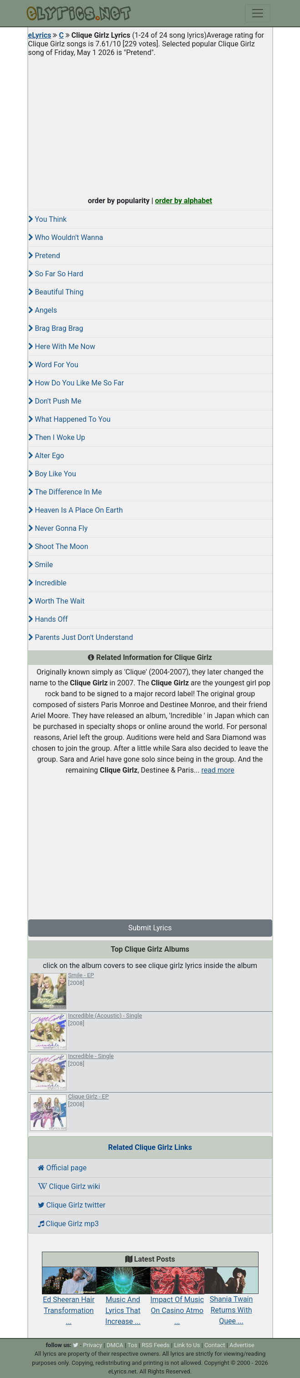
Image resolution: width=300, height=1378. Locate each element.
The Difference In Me (65, 492)
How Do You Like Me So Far (76, 383)
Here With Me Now (62, 346)
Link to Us (187, 1345)
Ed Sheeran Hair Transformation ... (69, 1300)
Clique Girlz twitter (72, 1205)
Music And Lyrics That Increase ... (123, 1300)
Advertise (241, 1345)
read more (217, 770)
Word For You (53, 364)
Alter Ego (46, 455)
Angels (42, 310)
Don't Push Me (54, 401)
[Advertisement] (150, 124)
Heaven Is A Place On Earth (75, 510)
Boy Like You (52, 473)
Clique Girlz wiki (69, 1186)
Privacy (92, 1345)
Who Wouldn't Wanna (65, 237)
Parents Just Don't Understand (80, 637)
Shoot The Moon (58, 546)
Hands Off (48, 619)
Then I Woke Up (56, 437)
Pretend (44, 255)
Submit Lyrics (150, 928)
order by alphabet (183, 200)
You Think (47, 219)
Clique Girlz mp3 (68, 1223)
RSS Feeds (156, 1345)
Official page (62, 1167)
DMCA (115, 1345)
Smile (40, 564)
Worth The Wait (56, 601)
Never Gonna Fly (58, 528)
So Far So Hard (55, 274)
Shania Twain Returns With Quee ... (231, 1300)
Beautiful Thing (56, 292)
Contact (214, 1345)
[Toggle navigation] (257, 13)
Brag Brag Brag (55, 328)
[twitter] (75, 1345)
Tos (132, 1345)
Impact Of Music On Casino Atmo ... (177, 1300)
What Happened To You (69, 419)
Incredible (47, 583)
